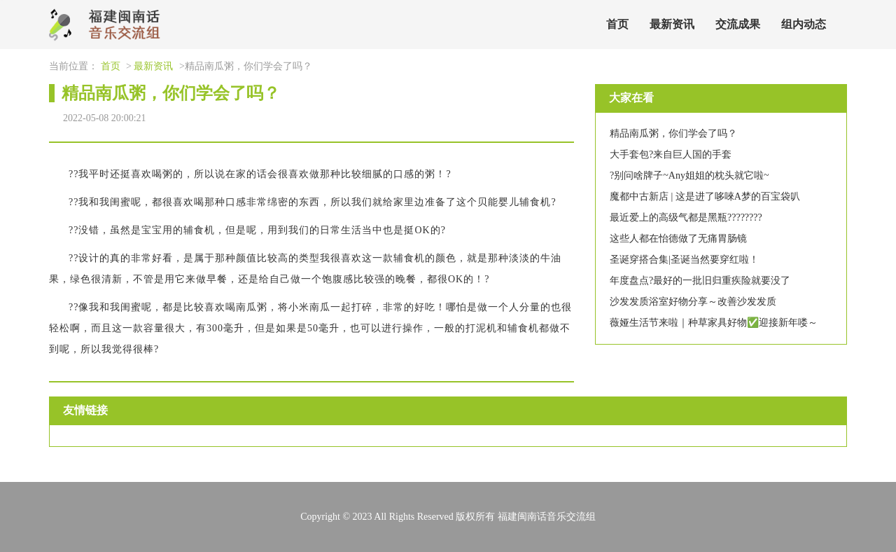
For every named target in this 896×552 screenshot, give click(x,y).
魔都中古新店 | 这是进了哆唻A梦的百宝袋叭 (705, 196)
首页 (617, 24)
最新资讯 (672, 24)
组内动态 (803, 24)
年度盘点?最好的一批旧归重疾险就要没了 (700, 280)
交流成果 (737, 24)
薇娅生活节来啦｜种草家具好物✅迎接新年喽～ (714, 322)
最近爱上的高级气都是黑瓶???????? (686, 217)
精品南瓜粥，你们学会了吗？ (673, 133)
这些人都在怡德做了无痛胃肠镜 (678, 238)
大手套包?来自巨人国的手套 (671, 154)
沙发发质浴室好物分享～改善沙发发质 (693, 301)
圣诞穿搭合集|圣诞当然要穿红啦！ (684, 259)
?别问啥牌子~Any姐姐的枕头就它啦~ (689, 175)
